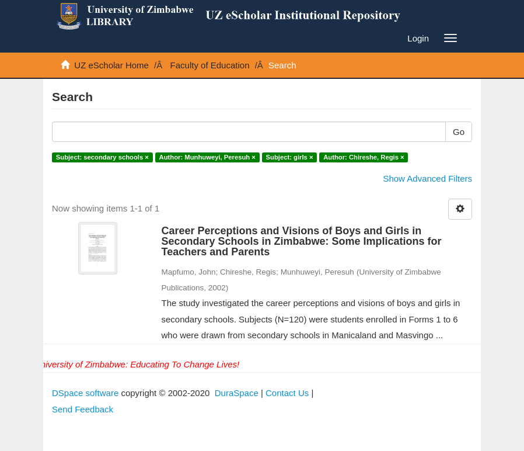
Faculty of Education (210, 65)
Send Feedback (82, 409)
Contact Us (287, 393)
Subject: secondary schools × (102, 157)
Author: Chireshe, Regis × (363, 157)
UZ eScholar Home (111, 65)
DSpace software (85, 393)
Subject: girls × (289, 157)
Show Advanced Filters (427, 178)
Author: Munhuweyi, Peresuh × (207, 157)
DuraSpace (236, 393)
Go (458, 132)
